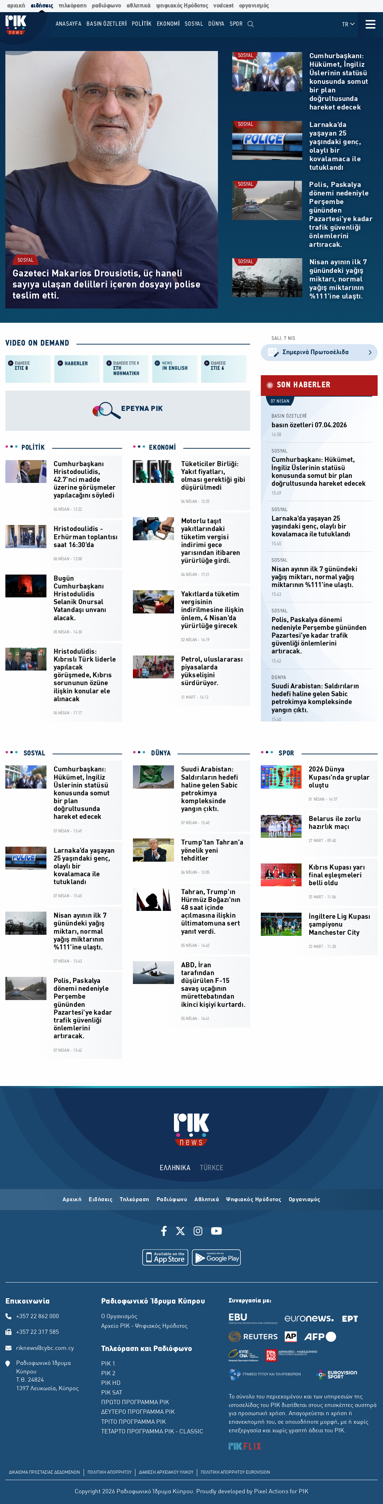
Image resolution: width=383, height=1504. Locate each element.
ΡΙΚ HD (110, 1383)
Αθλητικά (206, 1199)
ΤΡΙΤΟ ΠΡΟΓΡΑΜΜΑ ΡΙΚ (133, 1422)
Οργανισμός (304, 1199)
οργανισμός (254, 6)
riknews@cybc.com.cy (45, 1348)
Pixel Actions (271, 1492)
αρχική (16, 6)
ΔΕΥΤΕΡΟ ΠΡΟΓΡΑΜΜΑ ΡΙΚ (138, 1412)
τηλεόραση (73, 6)
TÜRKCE (211, 1168)
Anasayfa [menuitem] (69, 24)
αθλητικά (138, 6)
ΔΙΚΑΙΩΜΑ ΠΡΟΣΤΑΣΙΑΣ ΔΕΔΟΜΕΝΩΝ (44, 1472)
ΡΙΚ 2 (108, 1374)
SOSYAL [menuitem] (194, 24)
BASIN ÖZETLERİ (289, 416)
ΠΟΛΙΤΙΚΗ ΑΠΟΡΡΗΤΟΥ (109, 1472)
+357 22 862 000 (37, 1317)
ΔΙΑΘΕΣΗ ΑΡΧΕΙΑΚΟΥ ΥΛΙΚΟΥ (166, 1472)
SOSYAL (26, 260)
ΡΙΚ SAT (111, 1393)
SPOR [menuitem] (236, 24)
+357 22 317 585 (37, 1332)
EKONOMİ (162, 448)
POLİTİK (33, 448)
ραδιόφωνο (106, 6)
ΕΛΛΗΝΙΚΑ (175, 1168)
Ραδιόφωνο (172, 1199)
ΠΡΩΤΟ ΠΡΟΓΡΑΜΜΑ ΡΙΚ (135, 1403)
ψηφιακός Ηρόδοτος (182, 6)
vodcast (223, 6)
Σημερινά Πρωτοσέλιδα (319, 352)
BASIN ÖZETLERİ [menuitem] (106, 24)
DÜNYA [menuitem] (216, 24)
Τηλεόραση (134, 1199)
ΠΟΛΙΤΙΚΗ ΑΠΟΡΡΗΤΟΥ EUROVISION (235, 1472)
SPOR (286, 753)
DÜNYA (279, 677)
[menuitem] (251, 24)
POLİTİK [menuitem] (142, 24)
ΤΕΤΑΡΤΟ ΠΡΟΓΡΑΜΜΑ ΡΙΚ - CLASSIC (152, 1432)
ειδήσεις (42, 6)
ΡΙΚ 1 (108, 1364)
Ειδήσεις (101, 1199)
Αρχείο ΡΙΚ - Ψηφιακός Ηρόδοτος (144, 1326)
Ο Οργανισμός (119, 1317)
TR (348, 24)
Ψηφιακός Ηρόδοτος (254, 1199)
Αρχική (72, 1199)
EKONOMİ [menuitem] (168, 24)
